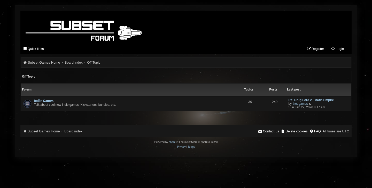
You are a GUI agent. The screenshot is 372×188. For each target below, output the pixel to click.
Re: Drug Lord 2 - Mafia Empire (311, 100)
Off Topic (28, 76)
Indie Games (43, 100)
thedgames (300, 104)
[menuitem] (337, 49)
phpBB (172, 142)
